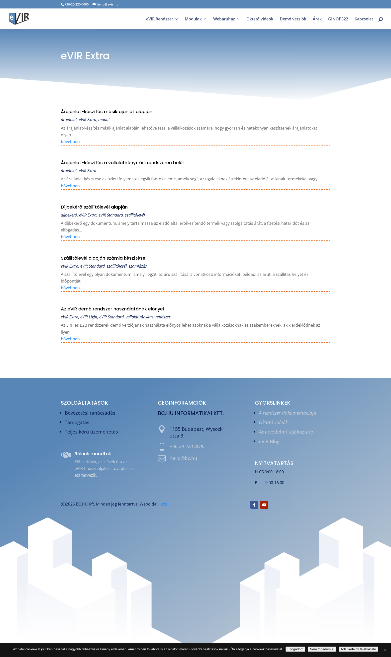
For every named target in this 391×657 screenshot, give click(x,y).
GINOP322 (338, 19)
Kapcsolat (364, 19)
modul (103, 119)
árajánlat (69, 119)
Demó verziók (293, 19)
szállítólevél (135, 215)
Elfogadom (295, 649)
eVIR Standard (110, 215)
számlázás (138, 266)
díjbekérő (69, 215)
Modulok (193, 19)
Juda (163, 504)
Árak (317, 19)
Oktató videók (259, 19)
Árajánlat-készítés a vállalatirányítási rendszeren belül (122, 162)
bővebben (70, 141)
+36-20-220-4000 (187, 446)
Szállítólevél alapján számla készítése (103, 258)
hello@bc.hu (183, 458)
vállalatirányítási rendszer (148, 317)
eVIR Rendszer (159, 19)
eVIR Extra (87, 119)
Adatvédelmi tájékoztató (286, 431)
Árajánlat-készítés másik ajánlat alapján (106, 111)
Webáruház (224, 19)
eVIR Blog (269, 441)
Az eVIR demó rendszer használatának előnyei (112, 309)
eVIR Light (88, 317)
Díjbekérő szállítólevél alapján (94, 207)
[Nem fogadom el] (384, 650)
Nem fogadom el (322, 649)
